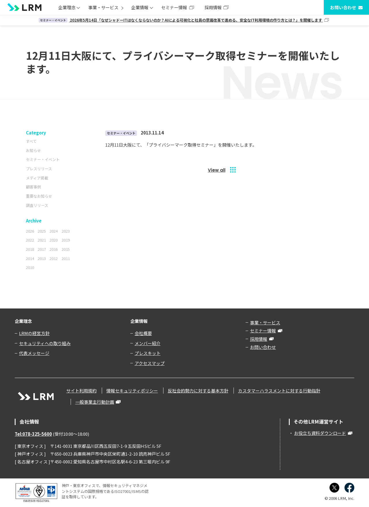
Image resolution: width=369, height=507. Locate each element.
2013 (42, 258)
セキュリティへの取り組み (45, 343)
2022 (30, 240)
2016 (54, 249)
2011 (66, 258)
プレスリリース (39, 168)
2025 (42, 231)
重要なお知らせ (39, 196)
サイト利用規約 (81, 391)
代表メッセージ (34, 353)
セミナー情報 (174, 7)
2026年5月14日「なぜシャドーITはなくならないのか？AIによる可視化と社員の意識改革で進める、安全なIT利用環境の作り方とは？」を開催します (181, 20)
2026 (30, 231)
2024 (54, 231)
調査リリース (37, 205)
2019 (66, 240)
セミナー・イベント (43, 159)
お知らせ (33, 150)
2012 (54, 258)
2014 (30, 258)
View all (216, 170)
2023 (66, 231)
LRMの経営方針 (34, 333)
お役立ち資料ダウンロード (320, 433)
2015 (66, 249)
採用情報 (213, 7)
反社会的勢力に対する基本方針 (198, 391)
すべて (31, 141)
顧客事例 (33, 187)
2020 (54, 240)
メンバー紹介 (148, 343)
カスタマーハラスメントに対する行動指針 (279, 391)
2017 (42, 249)
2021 (42, 240)
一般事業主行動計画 (94, 402)
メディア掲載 (37, 178)
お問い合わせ (343, 7)
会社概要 (143, 333)
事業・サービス (103, 7)
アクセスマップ (150, 363)
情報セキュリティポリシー (132, 391)
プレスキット (148, 353)
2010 (30, 267)
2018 (30, 249)
